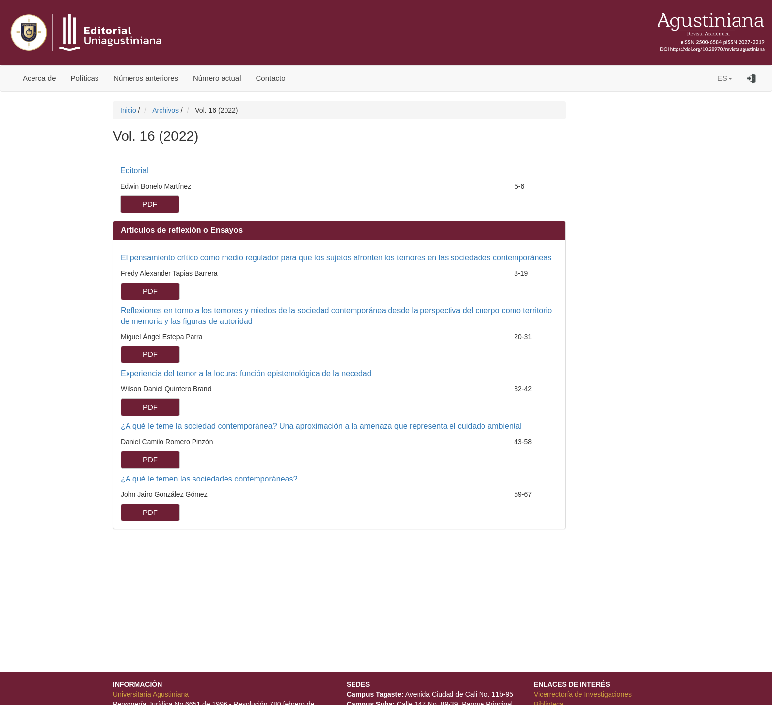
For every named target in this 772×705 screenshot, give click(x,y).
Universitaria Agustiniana (151, 694)
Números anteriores (145, 78)
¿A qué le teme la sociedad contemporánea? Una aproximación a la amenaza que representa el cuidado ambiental (321, 426)
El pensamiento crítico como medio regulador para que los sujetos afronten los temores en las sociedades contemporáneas (336, 258)
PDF (149, 204)
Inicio (129, 110)
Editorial (134, 170)
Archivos (166, 110)
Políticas (85, 78)
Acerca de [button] (39, 78)
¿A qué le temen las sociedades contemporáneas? (209, 479)
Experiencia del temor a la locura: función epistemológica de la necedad (246, 373)
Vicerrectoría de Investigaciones (583, 694)
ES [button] (724, 78)
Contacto (271, 78)
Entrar (752, 78)
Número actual (217, 78)
